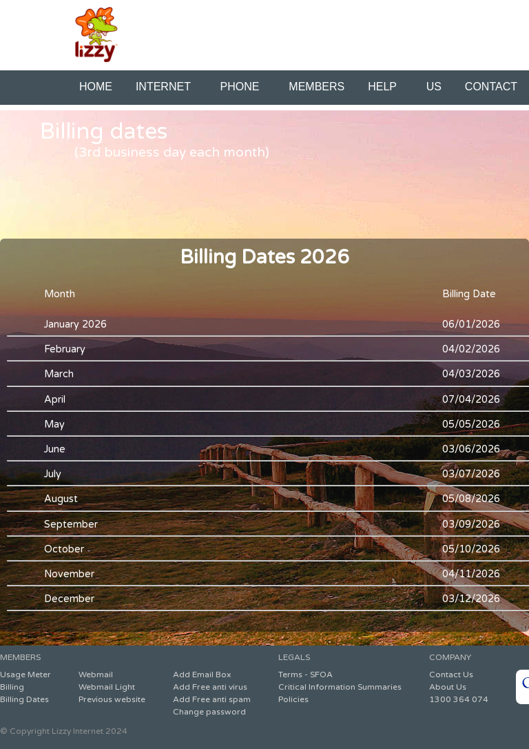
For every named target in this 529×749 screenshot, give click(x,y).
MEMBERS (316, 86)
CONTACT (491, 86)
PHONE (243, 86)
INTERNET (166, 86)
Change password (209, 712)
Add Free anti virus (210, 687)
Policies (293, 699)
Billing (12, 687)
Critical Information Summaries (340, 687)
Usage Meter (25, 674)
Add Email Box (202, 674)
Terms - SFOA (305, 674)
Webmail (96, 674)
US (434, 86)
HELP (385, 86)
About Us (447, 687)
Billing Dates (24, 699)
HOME (95, 86)
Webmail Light (107, 687)
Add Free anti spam (212, 699)
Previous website (112, 699)
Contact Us (451, 674)
